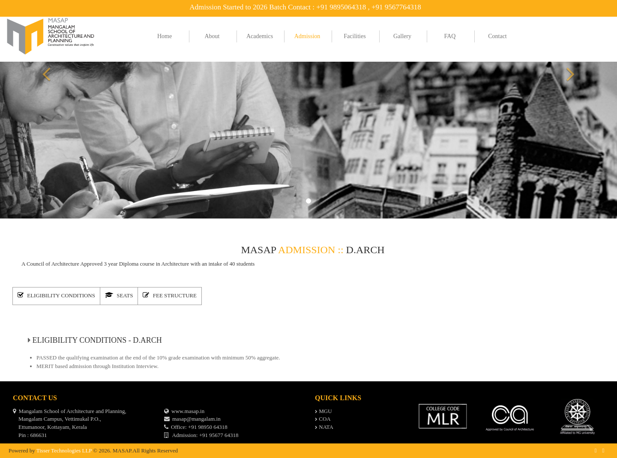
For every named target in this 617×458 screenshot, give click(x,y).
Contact (497, 36)
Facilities (354, 36)
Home (164, 36)
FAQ (450, 36)
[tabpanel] (308, 345)
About (212, 36)
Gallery (402, 36)
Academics (259, 36)
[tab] (58, 294)
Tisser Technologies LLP (64, 447)
